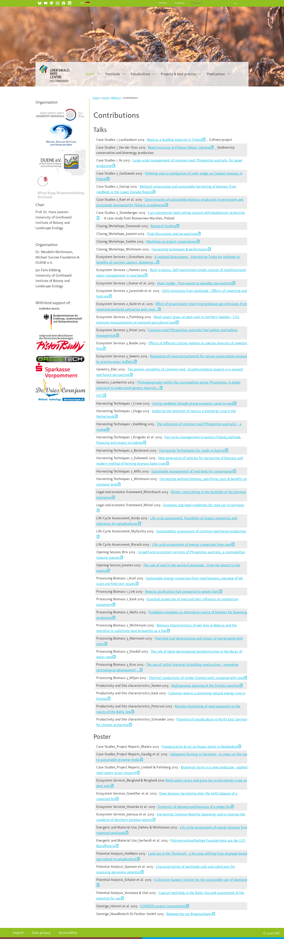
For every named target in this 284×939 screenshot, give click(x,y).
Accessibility (68, 933)
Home (163, 2)
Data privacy (41, 933)
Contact (180, 2)
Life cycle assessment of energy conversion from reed (191, 544)
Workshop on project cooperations (171, 241)
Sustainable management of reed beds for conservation (192, 471)
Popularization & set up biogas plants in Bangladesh (200, 746)
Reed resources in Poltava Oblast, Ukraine (179, 147)
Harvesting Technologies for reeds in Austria (192, 450)
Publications (216, 74)
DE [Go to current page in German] (82, 2)
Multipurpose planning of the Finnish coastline (205, 685)
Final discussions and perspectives (172, 234)
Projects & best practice (178, 74)
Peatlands (112, 74)
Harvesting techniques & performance (180, 249)
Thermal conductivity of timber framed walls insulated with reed (196, 678)
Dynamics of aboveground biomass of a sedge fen (194, 807)
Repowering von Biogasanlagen (189, 914)
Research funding (163, 226)
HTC (99, 396)
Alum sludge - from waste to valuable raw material (194, 283)
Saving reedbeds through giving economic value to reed (192, 403)
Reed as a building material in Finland (174, 140)
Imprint (18, 933)
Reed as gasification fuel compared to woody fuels (182, 591)
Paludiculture (140, 74)
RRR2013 (116, 97)
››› (235, 3)
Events (105, 97)
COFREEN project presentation (163, 906)
